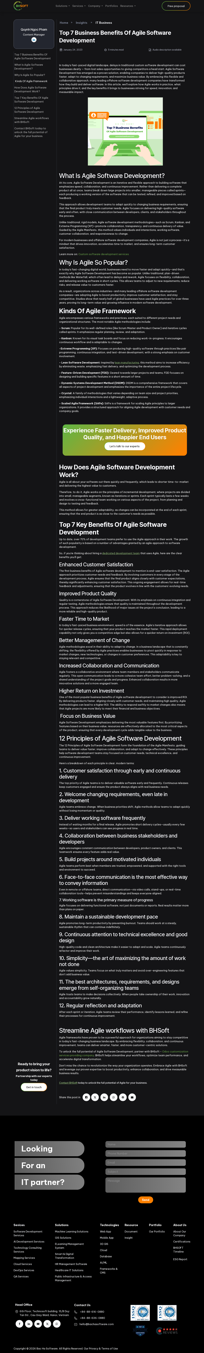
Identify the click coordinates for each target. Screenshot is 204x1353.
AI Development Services (29, 1241)
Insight (129, 1237)
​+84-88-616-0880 (92, 1311)
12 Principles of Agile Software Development (29, 109)
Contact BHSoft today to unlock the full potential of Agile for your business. (30, 132)
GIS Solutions (63, 1237)
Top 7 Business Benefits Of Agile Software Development (32, 56)
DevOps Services (24, 1270)
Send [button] (145, 1200)
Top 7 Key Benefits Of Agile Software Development (31, 99)
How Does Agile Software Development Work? (30, 89)
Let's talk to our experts (125, 446)
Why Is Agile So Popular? (29, 75)
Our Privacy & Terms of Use (101, 1348)
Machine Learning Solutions (71, 1231)
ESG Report (180, 1259)
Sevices (19, 1225)
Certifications (181, 1241)
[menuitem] (62, 6)
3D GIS (104, 1244)
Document (131, 1231)
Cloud (103, 1250)
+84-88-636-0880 (92, 1318)
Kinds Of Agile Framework (31, 81)
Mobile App (107, 1237)
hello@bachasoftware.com (97, 1324)
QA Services (21, 1276)
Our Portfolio (157, 1231)
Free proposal (176, 6)
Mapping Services (24, 1257)
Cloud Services (23, 1264)
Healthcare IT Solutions (69, 1270)
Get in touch (34, 1087)
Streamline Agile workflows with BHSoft (31, 120)
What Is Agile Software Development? (28, 66)
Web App (105, 1231)
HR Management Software (71, 1264)
